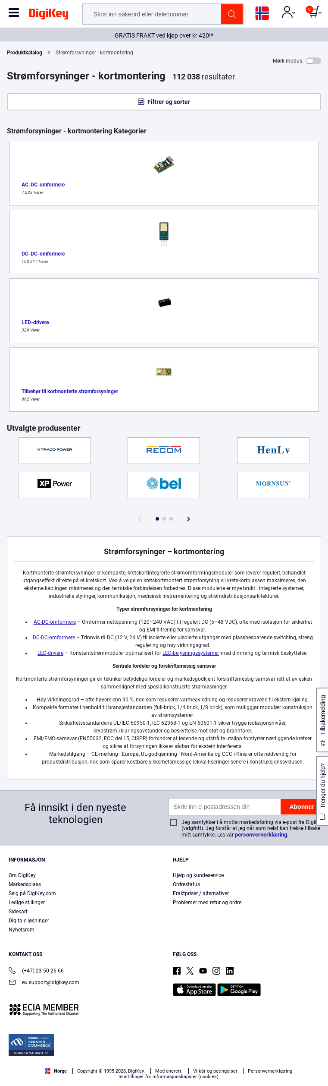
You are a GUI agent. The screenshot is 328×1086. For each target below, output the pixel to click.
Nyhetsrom (21, 930)
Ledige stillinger (27, 903)
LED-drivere (50, 653)
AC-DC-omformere (55, 622)
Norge (56, 1071)
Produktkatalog (24, 53)
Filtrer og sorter (168, 101)
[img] (48, 15)
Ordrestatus (186, 884)
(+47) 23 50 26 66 (36, 971)
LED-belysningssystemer (190, 653)
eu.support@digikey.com (44, 983)
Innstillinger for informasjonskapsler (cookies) (169, 1077)
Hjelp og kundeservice (198, 875)
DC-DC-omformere (54, 638)
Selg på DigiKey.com (32, 893)
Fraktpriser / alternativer (201, 893)
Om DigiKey (22, 875)
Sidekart (18, 912)
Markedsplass (25, 884)
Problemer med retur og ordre (207, 903)
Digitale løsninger (29, 921)
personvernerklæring (261, 834)
